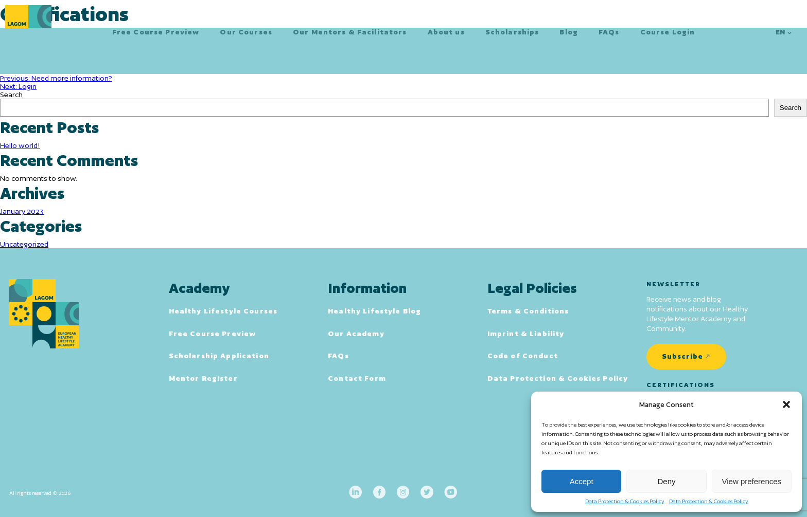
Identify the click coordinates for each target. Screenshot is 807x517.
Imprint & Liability (526, 333)
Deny (666, 481)
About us (446, 32)
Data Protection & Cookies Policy (624, 501)
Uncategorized (24, 244)
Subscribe (682, 356)
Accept (581, 481)
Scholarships (512, 32)
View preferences (752, 481)
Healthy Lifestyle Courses (223, 311)
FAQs (609, 32)
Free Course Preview (156, 32)
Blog (568, 32)
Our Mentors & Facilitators (350, 32)
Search (11, 94)
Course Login (667, 32)
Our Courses (246, 32)
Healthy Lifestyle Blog (374, 311)
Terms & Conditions (528, 311)
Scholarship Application (219, 356)
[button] (786, 404)
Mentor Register (203, 378)
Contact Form (357, 378)
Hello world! (20, 145)
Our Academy (356, 333)
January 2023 (22, 211)
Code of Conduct (522, 356)
